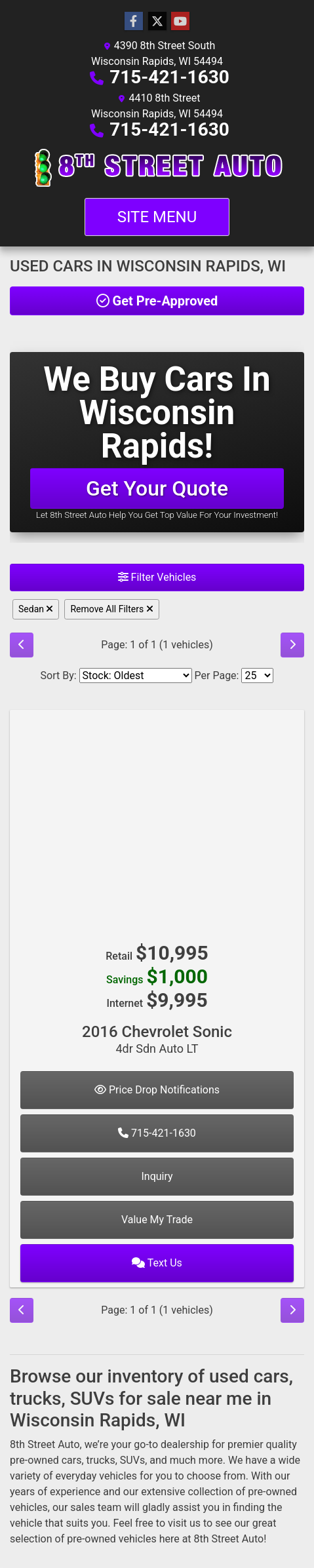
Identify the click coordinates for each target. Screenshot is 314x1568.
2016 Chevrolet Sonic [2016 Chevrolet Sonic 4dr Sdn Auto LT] (157, 1039)
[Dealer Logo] (157, 167)
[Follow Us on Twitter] (157, 21)
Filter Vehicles (157, 577)
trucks (101, 1460)
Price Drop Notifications (157, 1090)
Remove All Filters (111, 609)
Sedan (35, 609)
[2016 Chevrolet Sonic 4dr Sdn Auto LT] (157, 819)
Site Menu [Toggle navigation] (157, 217)
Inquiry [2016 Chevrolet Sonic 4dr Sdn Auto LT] (156, 1176)
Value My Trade (157, 1219)
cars (72, 1460)
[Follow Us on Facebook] (134, 21)
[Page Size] (257, 675)
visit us (184, 1523)
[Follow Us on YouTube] (180, 21)
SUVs (132, 1460)
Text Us (157, 1263)
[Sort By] (135, 675)
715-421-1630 (169, 77)
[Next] (292, 645)
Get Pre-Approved (157, 301)
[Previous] (21, 645)
